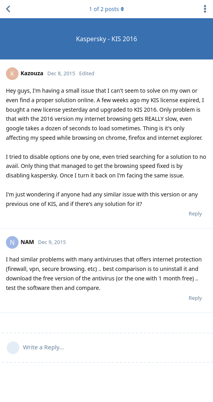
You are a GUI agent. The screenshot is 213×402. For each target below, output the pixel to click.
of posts (106, 9)
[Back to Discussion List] (8, 9)
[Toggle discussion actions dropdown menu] (205, 9)
